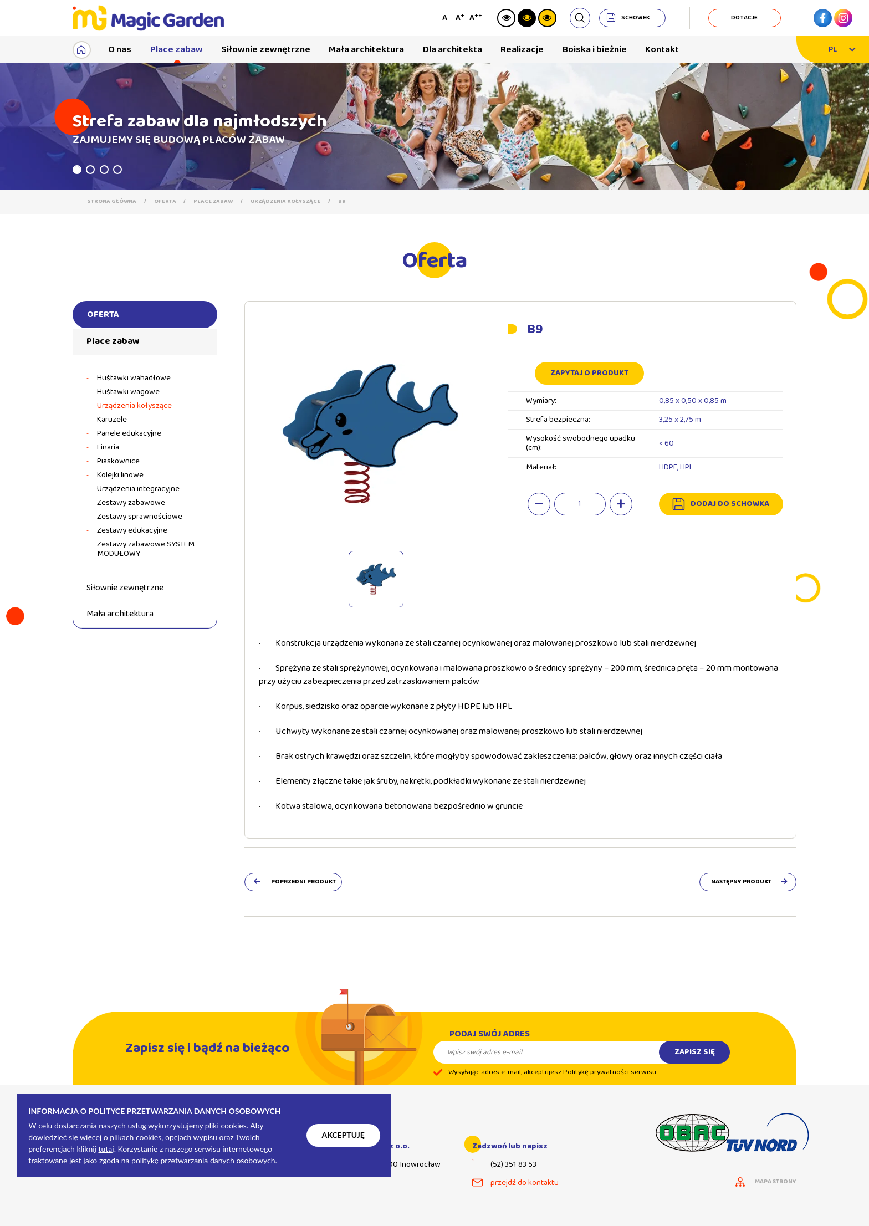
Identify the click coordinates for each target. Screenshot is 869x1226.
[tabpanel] (434, 126)
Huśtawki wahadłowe (134, 378)
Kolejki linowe (120, 475)
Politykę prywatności (596, 1081)
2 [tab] (90, 169)
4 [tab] (117, 169)
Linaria (108, 447)
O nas (119, 49)
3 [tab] (104, 169)
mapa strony (775, 1182)
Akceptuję (343, 1135)
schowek (635, 18)
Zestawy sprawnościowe (139, 517)
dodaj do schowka (730, 503)
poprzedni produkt (303, 882)
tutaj (106, 1148)
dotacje (744, 18)
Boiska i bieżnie (595, 49)
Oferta (165, 201)
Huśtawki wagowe (128, 392)
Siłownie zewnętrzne (265, 49)
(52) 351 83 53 (513, 1164)
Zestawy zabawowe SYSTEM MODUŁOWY (146, 549)
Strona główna (111, 201)
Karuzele (112, 420)
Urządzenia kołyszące (285, 201)
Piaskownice (118, 461)
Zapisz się (694, 1060)
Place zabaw (176, 49)
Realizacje (522, 49)
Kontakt (662, 49)
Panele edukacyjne (129, 433)
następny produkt (741, 882)
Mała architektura (366, 49)
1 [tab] (77, 169)
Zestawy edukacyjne (132, 530)
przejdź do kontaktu (524, 1183)
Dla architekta (452, 49)
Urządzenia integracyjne (138, 489)
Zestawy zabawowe (131, 503)
